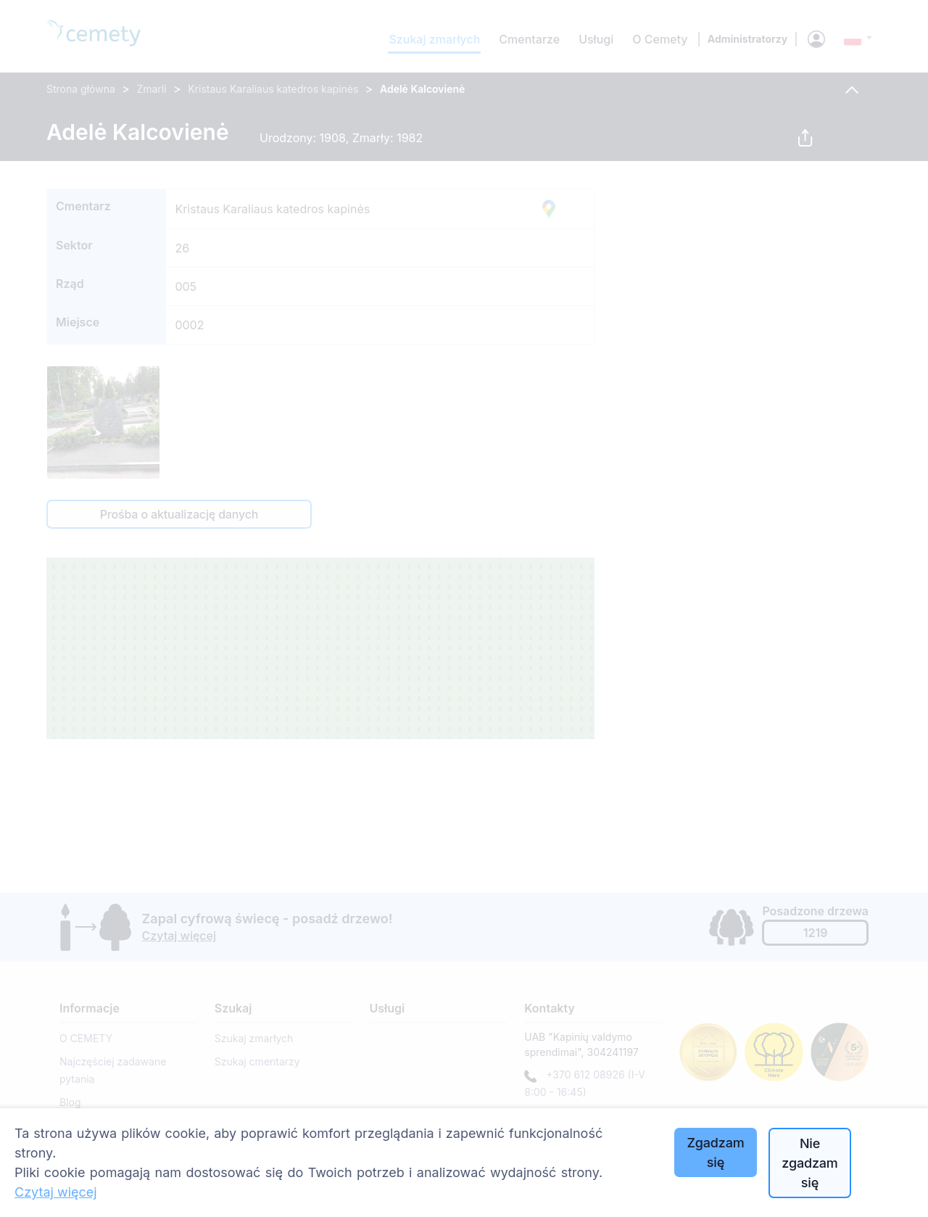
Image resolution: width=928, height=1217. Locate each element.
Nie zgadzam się (809, 1163)
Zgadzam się (715, 1152)
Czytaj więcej (55, 1192)
